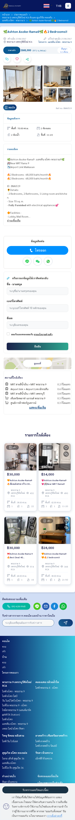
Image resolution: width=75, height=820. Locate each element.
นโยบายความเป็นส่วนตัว (50, 782)
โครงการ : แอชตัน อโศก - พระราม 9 (55, 41)
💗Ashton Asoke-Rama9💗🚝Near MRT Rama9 (53, 482)
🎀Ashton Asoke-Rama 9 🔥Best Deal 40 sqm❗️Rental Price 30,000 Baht (20, 555)
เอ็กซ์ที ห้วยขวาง (43, 758)
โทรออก (37, 250)
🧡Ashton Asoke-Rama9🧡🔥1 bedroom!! (53, 555)
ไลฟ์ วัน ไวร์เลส (10, 741)
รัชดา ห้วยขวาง (44, 752)
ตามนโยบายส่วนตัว (43, 334)
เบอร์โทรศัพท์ (15, 301)
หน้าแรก (6, 14)
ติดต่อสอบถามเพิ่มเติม (14, 599)
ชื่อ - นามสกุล (14, 284)
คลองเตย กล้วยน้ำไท (47, 682)
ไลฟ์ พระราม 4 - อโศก (46, 687)
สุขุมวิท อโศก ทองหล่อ (14, 752)
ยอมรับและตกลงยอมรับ (22, 334)
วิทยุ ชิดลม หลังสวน (13, 735)
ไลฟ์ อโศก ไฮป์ (9, 696)
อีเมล (10, 318)
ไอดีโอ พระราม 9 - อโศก (14, 705)
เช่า (4, 651)
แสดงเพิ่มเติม (37, 407)
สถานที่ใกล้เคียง (14, 377)
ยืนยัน (37, 346)
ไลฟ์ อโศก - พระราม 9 (13, 691)
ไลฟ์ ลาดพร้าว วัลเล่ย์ (46, 745)
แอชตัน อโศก (9, 762)
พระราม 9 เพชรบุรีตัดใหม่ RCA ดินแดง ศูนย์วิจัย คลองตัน (27, 17)
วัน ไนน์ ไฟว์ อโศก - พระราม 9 (17, 700)
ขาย (4, 646)
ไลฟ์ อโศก (7, 719)
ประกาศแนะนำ (21, 14)
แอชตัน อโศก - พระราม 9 (13, 20)
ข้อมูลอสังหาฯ (13, 118)
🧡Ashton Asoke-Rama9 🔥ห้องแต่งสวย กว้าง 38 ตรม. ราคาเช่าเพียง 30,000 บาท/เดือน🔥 (20, 482)
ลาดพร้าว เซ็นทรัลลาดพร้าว (51, 735)
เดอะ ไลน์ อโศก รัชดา (13, 728)
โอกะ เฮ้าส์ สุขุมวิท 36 (13, 758)
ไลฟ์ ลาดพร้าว (42, 741)
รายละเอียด (12, 149)
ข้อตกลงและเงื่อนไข (48, 776)
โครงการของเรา (10, 672)
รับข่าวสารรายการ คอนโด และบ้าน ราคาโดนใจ (28, 615)
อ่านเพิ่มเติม (14, 220)
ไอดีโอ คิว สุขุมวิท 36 (13, 767)
